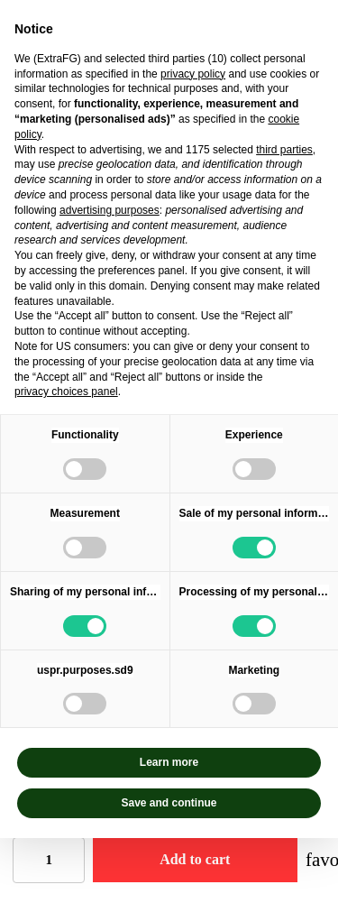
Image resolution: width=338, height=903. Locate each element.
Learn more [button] (169, 762)
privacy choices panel (66, 391)
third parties (284, 149)
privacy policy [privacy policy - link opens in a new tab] (192, 74)
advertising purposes (109, 210)
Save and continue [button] (168, 803)
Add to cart (195, 859)
